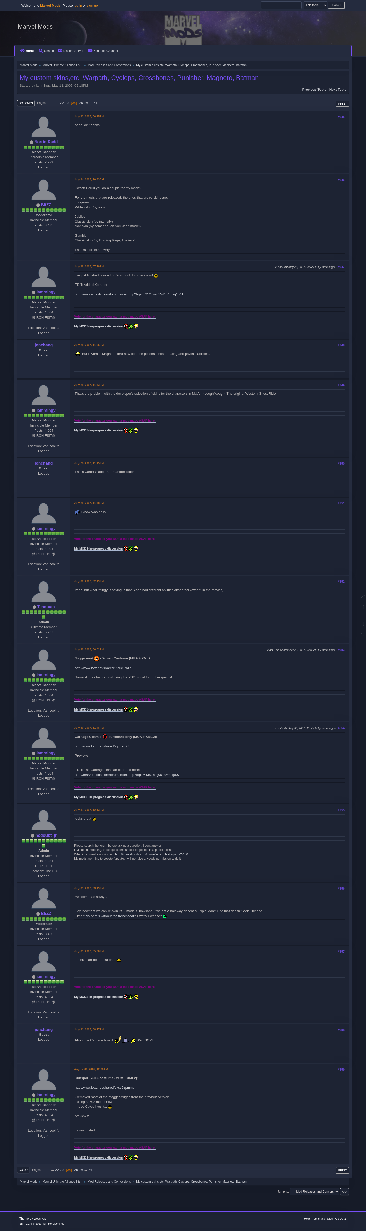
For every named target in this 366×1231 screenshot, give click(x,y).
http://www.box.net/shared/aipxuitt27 (102, 746)
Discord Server (70, 51)
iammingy (46, 292)
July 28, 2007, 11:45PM (89, 463)
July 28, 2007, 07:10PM (89, 266)
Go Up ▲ (341, 1218)
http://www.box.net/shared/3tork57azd (103, 668)
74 (95, 103)
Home (27, 51)
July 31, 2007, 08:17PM (89, 1029)
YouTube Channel (103, 51)
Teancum (46, 607)
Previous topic (314, 89)
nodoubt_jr (45, 835)
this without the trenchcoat (114, 916)
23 (67, 103)
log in (78, 5)
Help (307, 1218)
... (58, 103)
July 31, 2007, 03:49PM (89, 888)
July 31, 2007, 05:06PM (89, 951)
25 (81, 103)
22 (62, 103)
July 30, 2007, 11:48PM (89, 727)
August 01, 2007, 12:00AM (91, 1069)
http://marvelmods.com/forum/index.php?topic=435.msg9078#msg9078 (128, 775)
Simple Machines (53, 1223)
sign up (92, 5)
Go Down (26, 103)
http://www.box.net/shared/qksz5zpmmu (105, 1088)
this (87, 916)
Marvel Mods (35, 26)
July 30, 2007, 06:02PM (89, 649)
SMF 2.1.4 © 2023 (30, 1223)
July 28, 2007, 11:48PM (89, 502)
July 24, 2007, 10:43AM (89, 179)
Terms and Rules (322, 1218)
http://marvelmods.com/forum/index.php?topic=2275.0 (151, 854)
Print (342, 103)
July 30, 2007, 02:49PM (89, 581)
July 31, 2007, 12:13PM (89, 809)
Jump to (282, 1191)
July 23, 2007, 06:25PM (89, 116)
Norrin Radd (46, 142)
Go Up (23, 1169)
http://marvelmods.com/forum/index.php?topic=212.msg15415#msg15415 (130, 294)
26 (86, 103)
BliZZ (46, 205)
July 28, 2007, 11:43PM (89, 384)
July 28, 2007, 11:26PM (89, 344)
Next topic (337, 89)
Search (46, 51)
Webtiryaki (40, 1218)
